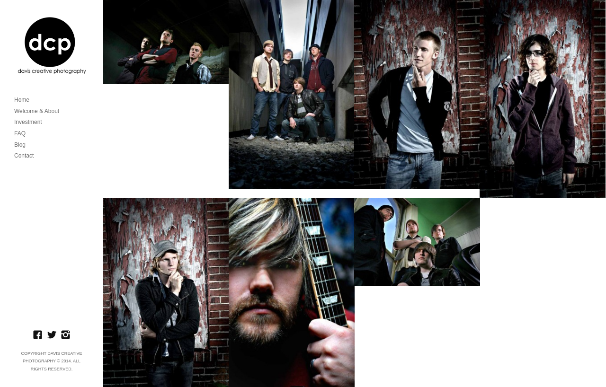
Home (21, 100)
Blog (20, 144)
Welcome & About (36, 111)
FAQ (20, 133)
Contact (24, 155)
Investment (28, 122)
